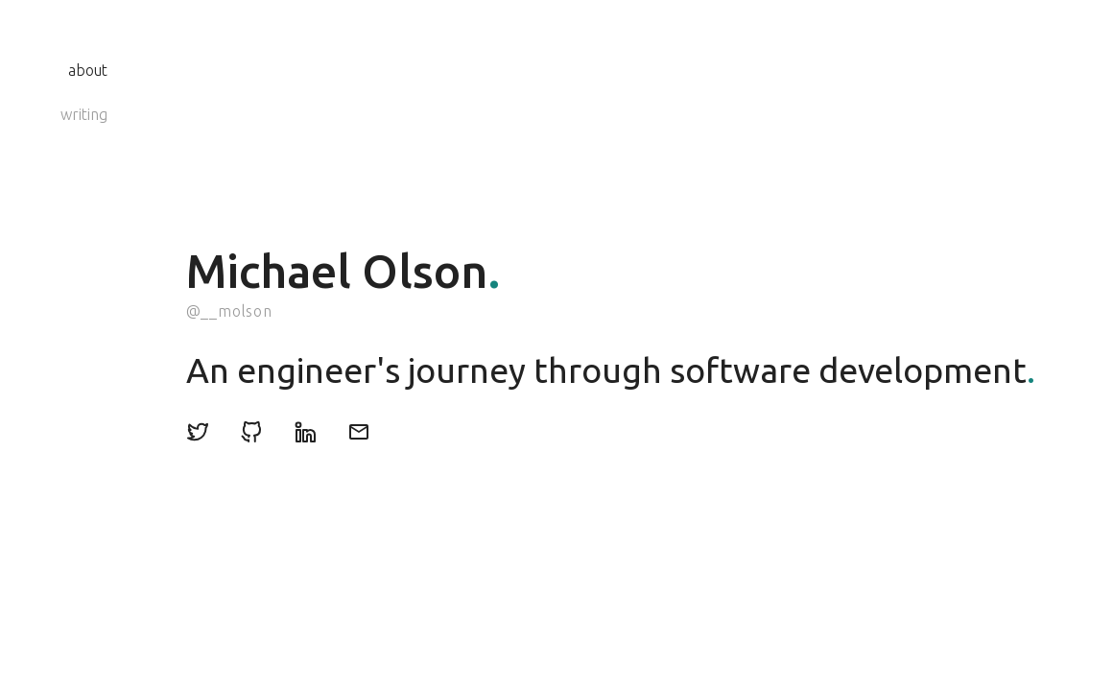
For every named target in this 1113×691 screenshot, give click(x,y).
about (87, 70)
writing (83, 114)
